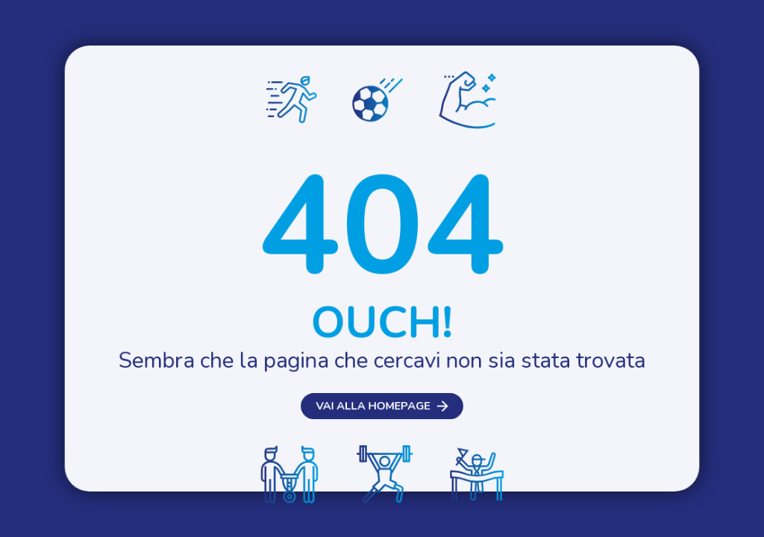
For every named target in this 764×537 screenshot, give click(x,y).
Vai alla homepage (373, 409)
